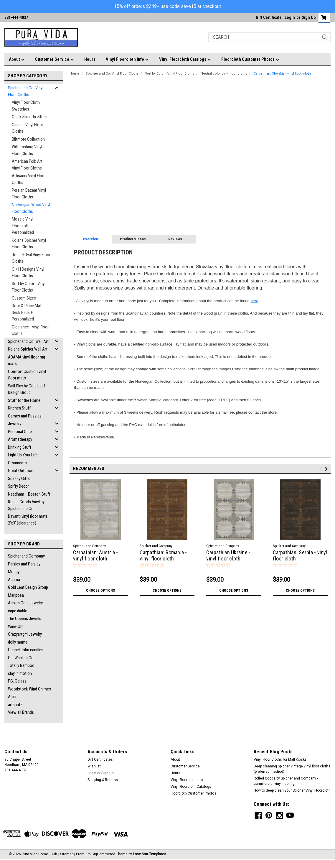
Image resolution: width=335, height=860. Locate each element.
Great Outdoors (21, 470)
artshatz (15, 704)
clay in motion (20, 673)
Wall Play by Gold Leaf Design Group (26, 389)
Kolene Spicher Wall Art (27, 349)
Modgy (13, 571)
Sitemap (66, 854)
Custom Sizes (24, 298)
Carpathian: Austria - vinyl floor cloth (95, 555)
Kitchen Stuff (19, 408)
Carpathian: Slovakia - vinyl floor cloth (282, 73)
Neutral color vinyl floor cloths (224, 73)
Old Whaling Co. (21, 657)
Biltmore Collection (28, 139)
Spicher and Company (26, 556)
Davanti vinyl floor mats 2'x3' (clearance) (28, 520)
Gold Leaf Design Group (28, 587)
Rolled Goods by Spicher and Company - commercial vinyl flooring (286, 781)
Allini (12, 696)
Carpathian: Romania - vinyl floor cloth (163, 555)
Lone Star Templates (149, 854)
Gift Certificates (100, 759)
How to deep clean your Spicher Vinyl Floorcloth (292, 790)
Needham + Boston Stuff (29, 494)
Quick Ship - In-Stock (30, 116)
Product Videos (133, 239)
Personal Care (20, 431)
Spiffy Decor (18, 486)
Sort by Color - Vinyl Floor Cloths (28, 287)
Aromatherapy (20, 439)
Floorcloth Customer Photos (250, 60)
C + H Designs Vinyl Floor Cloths (28, 273)
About (17, 60)
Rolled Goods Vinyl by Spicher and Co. (26, 505)
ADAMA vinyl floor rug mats (26, 360)
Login (290, 17)
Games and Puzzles (25, 416)
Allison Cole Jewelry (25, 603)
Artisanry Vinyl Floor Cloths (29, 179)
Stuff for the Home (24, 400)
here (254, 301)
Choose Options (100, 590)
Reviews (175, 239)
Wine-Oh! (15, 626)
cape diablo (17, 611)
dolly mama (17, 642)
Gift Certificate (269, 17)
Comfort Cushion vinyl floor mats (27, 375)
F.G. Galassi (17, 681)
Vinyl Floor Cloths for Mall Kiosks (280, 759)
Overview (90, 239)
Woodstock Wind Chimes (29, 689)
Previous (322, 468)
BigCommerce (103, 854)
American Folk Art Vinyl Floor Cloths (27, 165)
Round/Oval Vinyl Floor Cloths (31, 258)
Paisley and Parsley (24, 564)
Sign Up (309, 17)
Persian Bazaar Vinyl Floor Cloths (29, 194)
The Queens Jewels (24, 618)
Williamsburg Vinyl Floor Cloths (27, 150)
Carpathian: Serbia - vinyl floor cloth (300, 555)
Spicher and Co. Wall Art (28, 341)
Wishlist (94, 766)
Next (327, 468)
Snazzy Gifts (19, 478)
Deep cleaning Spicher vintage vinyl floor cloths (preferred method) (292, 769)
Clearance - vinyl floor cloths (30, 330)
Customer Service (54, 60)
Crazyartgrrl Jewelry (25, 634)
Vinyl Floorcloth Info (127, 60)
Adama (14, 579)
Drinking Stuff (19, 447)
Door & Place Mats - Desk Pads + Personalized (29, 312)
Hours (89, 59)
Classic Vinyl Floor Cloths (27, 128)
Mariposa (16, 595)
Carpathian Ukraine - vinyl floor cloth (228, 555)
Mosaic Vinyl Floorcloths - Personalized (23, 225)
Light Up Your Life (23, 455)
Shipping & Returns (103, 780)
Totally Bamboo (21, 665)
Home (74, 73)
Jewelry (14, 423)
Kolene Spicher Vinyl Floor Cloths (29, 244)
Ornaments (17, 463)
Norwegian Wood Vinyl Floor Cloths (31, 208)
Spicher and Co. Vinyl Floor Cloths (25, 91)
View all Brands (21, 712)
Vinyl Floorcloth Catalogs (185, 60)
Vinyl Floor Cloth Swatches (26, 106)
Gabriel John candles (25, 649)
